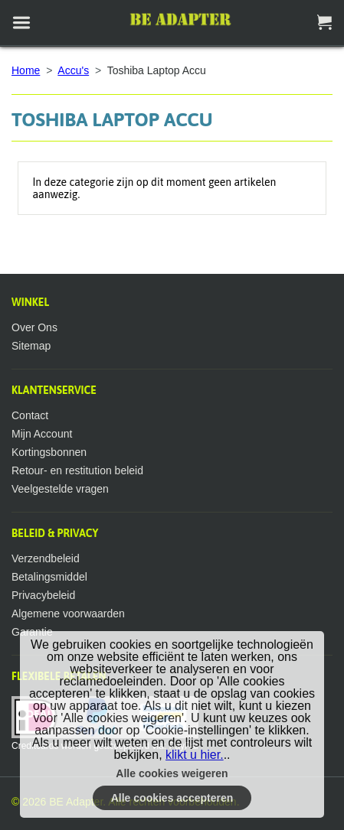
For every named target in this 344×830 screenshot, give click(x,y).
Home (25, 70)
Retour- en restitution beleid (77, 470)
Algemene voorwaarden (68, 613)
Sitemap (31, 345)
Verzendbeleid (45, 558)
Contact (29, 415)
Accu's (73, 70)
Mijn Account (41, 433)
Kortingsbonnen (49, 452)
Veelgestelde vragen (60, 488)
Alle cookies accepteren (172, 798)
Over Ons (34, 327)
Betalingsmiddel (49, 576)
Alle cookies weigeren (172, 773)
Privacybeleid (43, 595)
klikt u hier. (194, 754)
